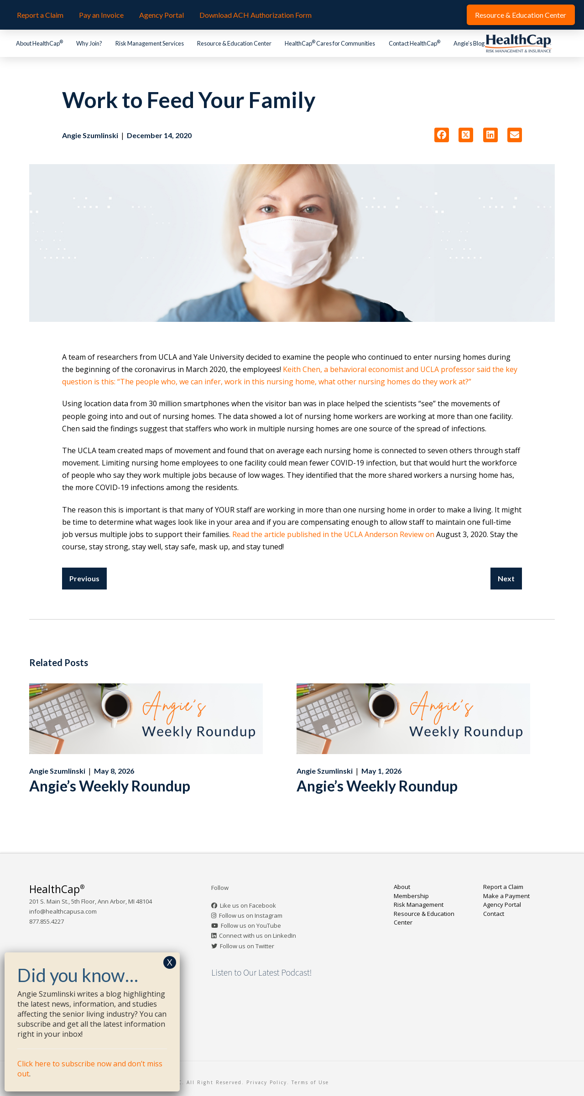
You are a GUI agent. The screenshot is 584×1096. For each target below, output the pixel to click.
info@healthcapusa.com (63, 911)
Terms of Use (310, 1082)
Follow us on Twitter (247, 946)
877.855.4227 (46, 921)
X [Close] (169, 962)
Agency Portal (502, 904)
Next (506, 578)
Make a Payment (506, 896)
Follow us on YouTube (251, 925)
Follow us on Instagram (250, 915)
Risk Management (418, 904)
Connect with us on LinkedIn (257, 935)
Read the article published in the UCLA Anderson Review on (333, 534)
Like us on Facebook (248, 905)
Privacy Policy (266, 1082)
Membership (411, 896)
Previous (84, 578)
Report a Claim (503, 887)
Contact (493, 914)
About (402, 887)
